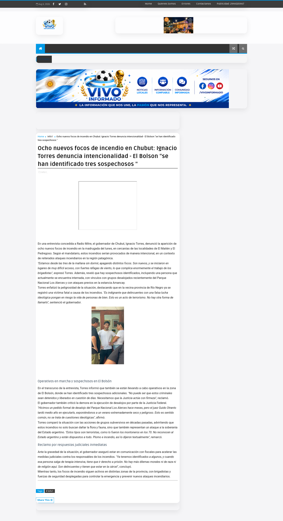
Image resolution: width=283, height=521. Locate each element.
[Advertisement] (123, 120)
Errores (186, 3)
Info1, (44, 172)
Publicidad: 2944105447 (230, 3)
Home (148, 3)
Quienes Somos (167, 3)
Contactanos (203, 3)
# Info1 (49, 491)
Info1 (50, 136)
